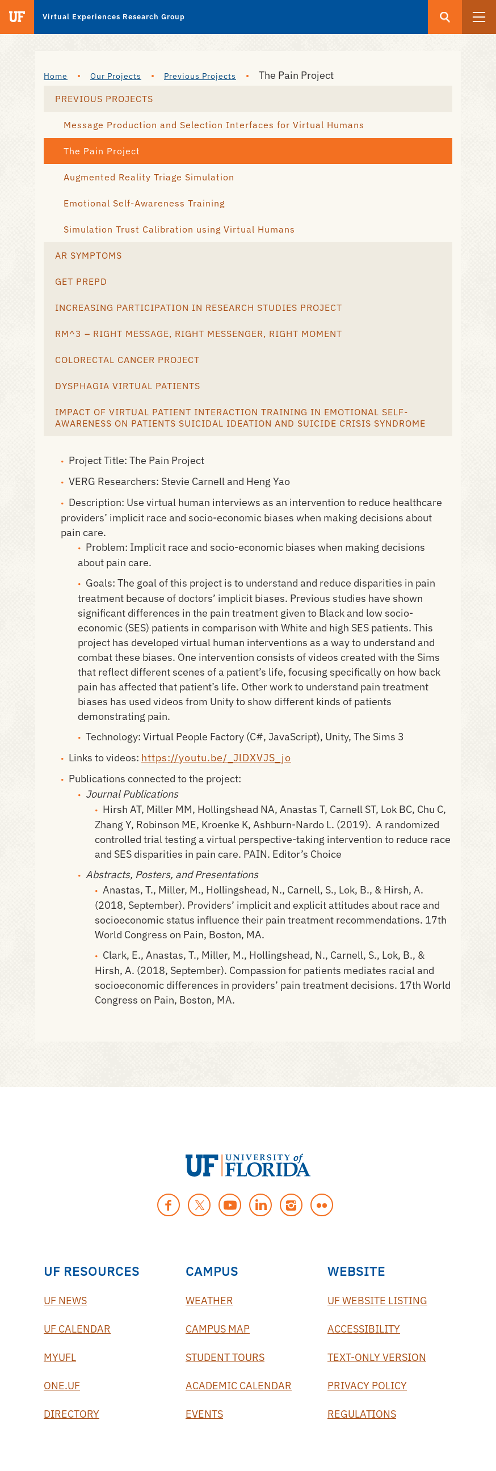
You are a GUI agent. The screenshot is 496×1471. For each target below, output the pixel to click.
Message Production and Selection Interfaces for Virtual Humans (214, 124)
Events (204, 1414)
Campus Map (218, 1328)
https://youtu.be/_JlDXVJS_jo (216, 757)
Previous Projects (200, 76)
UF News (65, 1300)
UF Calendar (77, 1328)
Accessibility (363, 1328)
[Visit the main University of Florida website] (17, 17)
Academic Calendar (239, 1385)
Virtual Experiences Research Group (114, 17)
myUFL (60, 1357)
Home (56, 76)
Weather (209, 1300)
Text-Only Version (376, 1357)
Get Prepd (81, 281)
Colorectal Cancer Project (127, 359)
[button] (479, 17)
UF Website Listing (377, 1300)
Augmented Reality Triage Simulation (149, 177)
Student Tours (225, 1357)
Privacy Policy (367, 1385)
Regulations (361, 1414)
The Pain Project (102, 151)
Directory (71, 1414)
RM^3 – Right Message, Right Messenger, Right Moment (198, 333)
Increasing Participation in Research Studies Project (198, 307)
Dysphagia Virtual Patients (127, 385)
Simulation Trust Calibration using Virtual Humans (179, 229)
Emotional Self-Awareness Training (144, 203)
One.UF (62, 1385)
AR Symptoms (88, 255)
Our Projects (115, 76)
